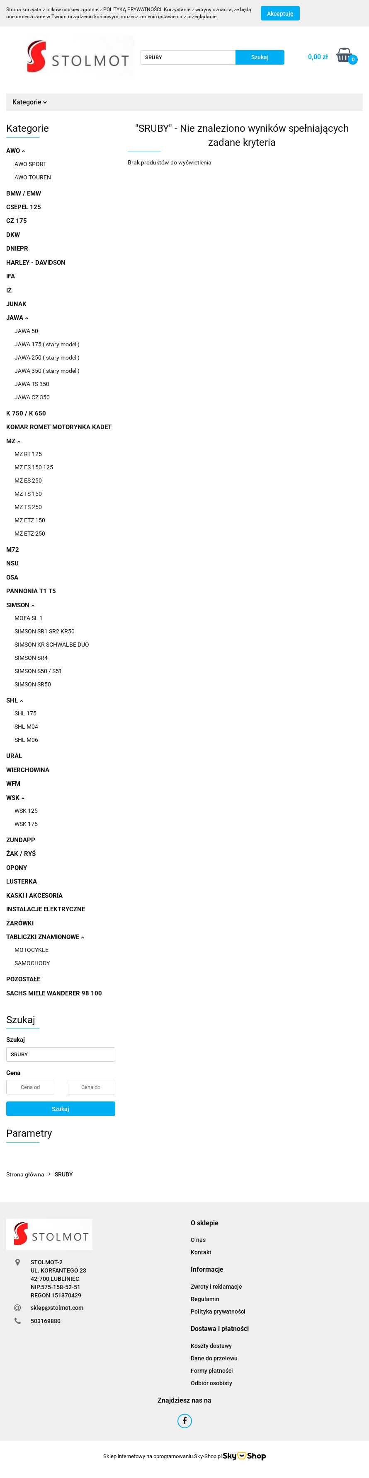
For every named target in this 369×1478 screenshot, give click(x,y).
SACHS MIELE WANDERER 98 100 (54, 993)
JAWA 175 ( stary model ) (47, 344)
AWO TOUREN (33, 177)
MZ (13, 441)
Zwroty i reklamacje (216, 1286)
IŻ (9, 290)
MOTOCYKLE (32, 950)
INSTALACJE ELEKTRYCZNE (45, 909)
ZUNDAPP (20, 840)
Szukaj (60, 1109)
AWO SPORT (30, 164)
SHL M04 (26, 726)
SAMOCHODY (32, 963)
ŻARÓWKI (20, 923)
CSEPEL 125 (23, 207)
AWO (15, 151)
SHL (14, 700)
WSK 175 (26, 824)
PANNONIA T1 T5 (31, 591)
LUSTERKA (21, 881)
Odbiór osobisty (211, 1383)
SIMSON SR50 (33, 684)
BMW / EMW (23, 193)
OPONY (16, 868)
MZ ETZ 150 (30, 520)
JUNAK (16, 304)
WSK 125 (26, 810)
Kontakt (201, 1252)
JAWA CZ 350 (32, 397)
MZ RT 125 (28, 454)
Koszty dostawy (211, 1346)
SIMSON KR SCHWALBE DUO (52, 644)
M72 (12, 549)
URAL (14, 756)
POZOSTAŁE (23, 979)
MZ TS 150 (28, 493)
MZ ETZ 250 (30, 533)
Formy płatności (212, 1370)
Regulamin (205, 1299)
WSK (15, 798)
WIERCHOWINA (27, 770)
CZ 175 (16, 221)
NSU (12, 563)
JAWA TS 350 (32, 384)
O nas (198, 1239)
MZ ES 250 (28, 480)
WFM (13, 783)
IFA (10, 276)
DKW (13, 235)
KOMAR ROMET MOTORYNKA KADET (59, 427)
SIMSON (20, 605)
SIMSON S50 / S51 (38, 671)
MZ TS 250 (28, 507)
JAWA (17, 317)
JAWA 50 (26, 331)
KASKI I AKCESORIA (34, 895)
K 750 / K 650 (26, 413)
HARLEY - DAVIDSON (36, 262)
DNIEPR (17, 248)
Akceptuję (280, 13)
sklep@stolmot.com (57, 1307)
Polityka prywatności (218, 1311)
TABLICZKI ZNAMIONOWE (45, 937)
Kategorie (29, 102)
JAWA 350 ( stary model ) (47, 370)
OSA (12, 577)
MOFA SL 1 (29, 618)
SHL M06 (26, 740)
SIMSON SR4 (31, 657)
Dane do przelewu (214, 1358)
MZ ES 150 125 (34, 467)
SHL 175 (25, 713)
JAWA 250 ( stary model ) (47, 357)
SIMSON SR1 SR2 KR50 (45, 631)
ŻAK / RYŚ (21, 853)
